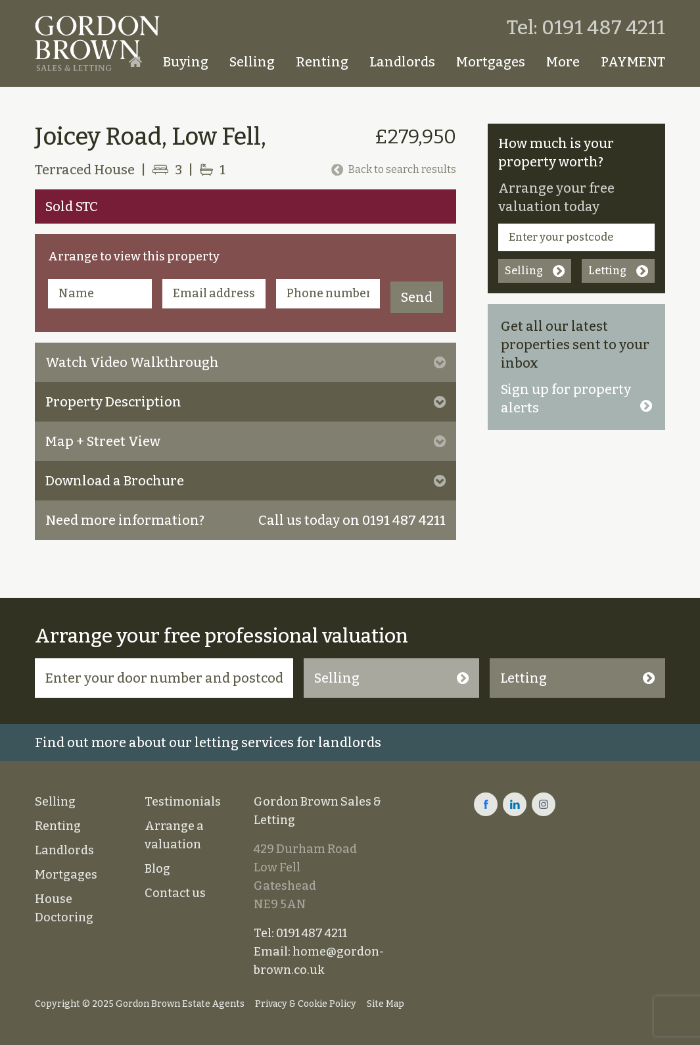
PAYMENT (633, 62)
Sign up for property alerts (576, 398)
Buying (185, 62)
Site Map (385, 1003)
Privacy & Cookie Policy (305, 1003)
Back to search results (393, 169)
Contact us (175, 893)
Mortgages (490, 62)
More (563, 62)
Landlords (402, 62)
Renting (322, 62)
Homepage (135, 61)
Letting (618, 270)
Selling (252, 62)
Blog (157, 869)
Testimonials (183, 801)
